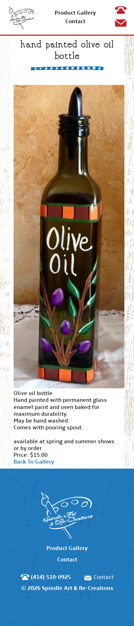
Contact (75, 21)
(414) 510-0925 (122, 16)
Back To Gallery (34, 461)
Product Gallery (75, 12)
